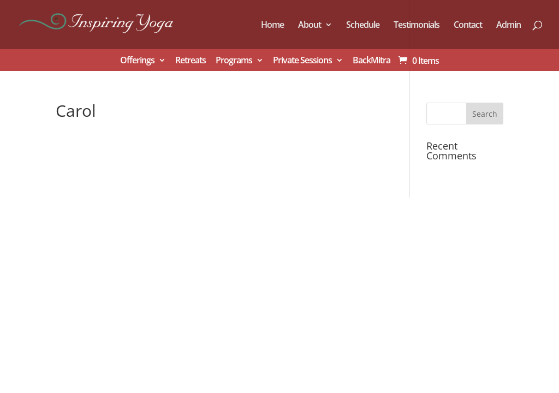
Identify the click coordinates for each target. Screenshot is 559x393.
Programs (234, 61)
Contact (468, 26)
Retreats (190, 61)
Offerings (137, 61)
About (309, 26)
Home (272, 26)
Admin (508, 26)
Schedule (362, 26)
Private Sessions (302, 61)
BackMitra (371, 61)
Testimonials (416, 26)
